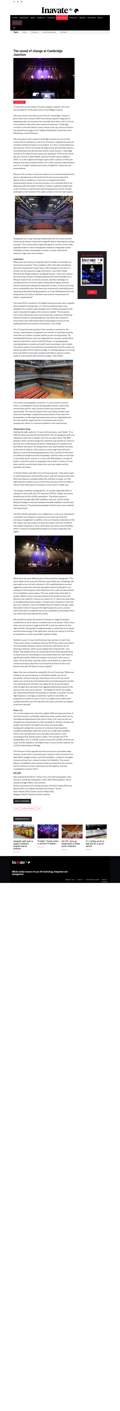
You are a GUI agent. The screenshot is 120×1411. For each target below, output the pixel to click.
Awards (82, 18)
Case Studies (62, 18)
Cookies (104, 882)
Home (15, 18)
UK (39, 808)
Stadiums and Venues (28, 808)
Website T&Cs (70, 879)
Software (63, 32)
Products (73, 18)
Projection (35, 32)
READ (92, 292)
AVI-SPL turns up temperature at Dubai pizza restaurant (71, 843)
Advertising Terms (92, 879)
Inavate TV (41, 18)
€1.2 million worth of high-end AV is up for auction (95, 843)
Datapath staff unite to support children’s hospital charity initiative (23, 845)
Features (51, 18)
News (32, 18)
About (100, 18)
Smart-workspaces (49, 32)
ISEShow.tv (24, 18)
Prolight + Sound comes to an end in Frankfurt (48, 842)
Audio (25, 32)
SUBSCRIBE (17, 23)
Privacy (104, 879)
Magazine (92, 18)
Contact (80, 879)
